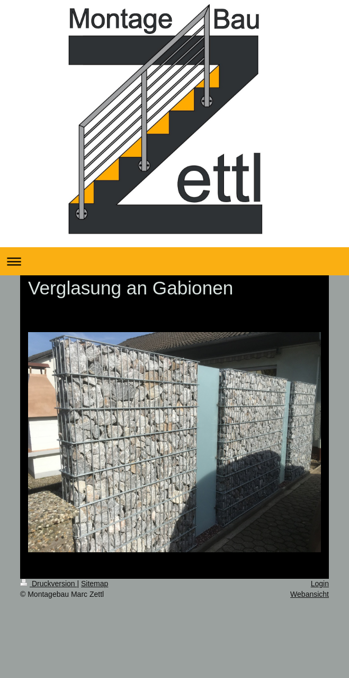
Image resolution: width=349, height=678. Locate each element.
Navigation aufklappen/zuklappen (174, 261)
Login (320, 583)
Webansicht (309, 594)
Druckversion (48, 583)
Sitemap (94, 583)
